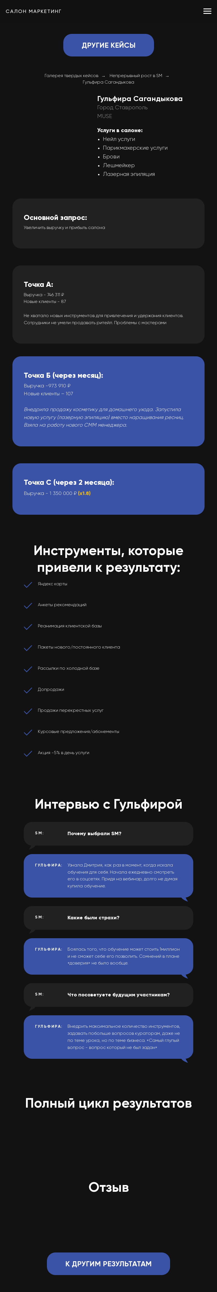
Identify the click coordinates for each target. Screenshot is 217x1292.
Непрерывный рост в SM (136, 76)
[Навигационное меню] (207, 11)
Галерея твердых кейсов (71, 76)
